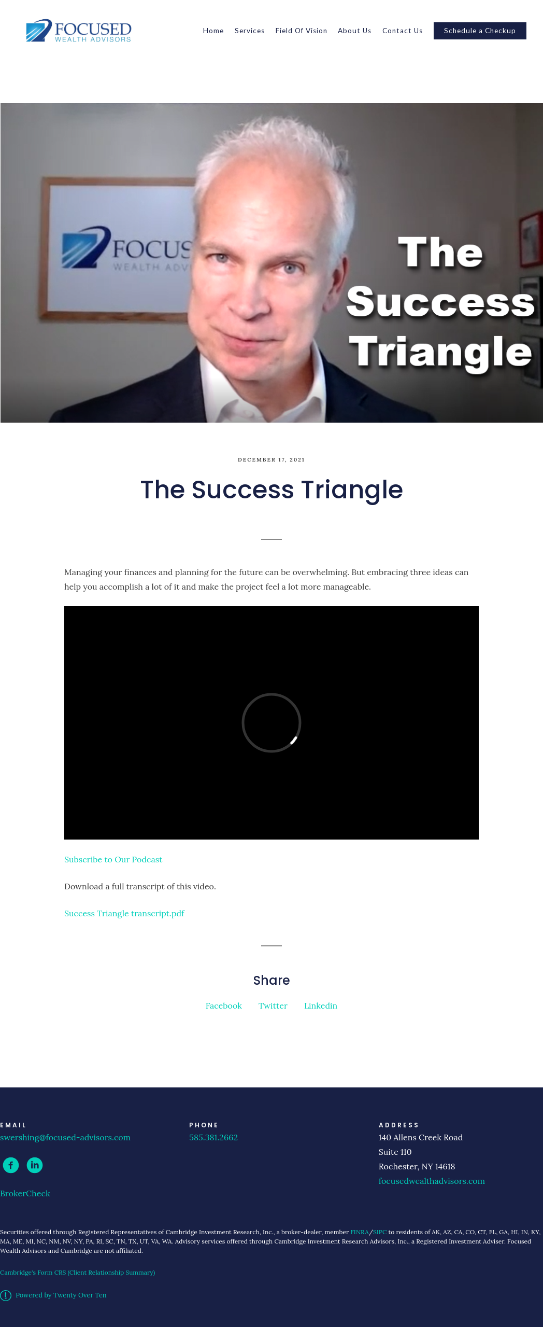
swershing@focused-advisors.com (65, 1137)
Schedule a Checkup (480, 30)
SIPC (380, 1232)
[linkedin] (34, 1165)
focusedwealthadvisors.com (432, 1181)
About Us (354, 30)
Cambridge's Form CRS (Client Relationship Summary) (77, 1272)
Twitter (273, 1005)
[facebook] (11, 1165)
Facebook (224, 1005)
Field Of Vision (301, 30)
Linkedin (320, 1005)
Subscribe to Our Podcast (113, 859)
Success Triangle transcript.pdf (124, 913)
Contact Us (402, 30)
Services (250, 30)
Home (213, 30)
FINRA (359, 1232)
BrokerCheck (25, 1193)
